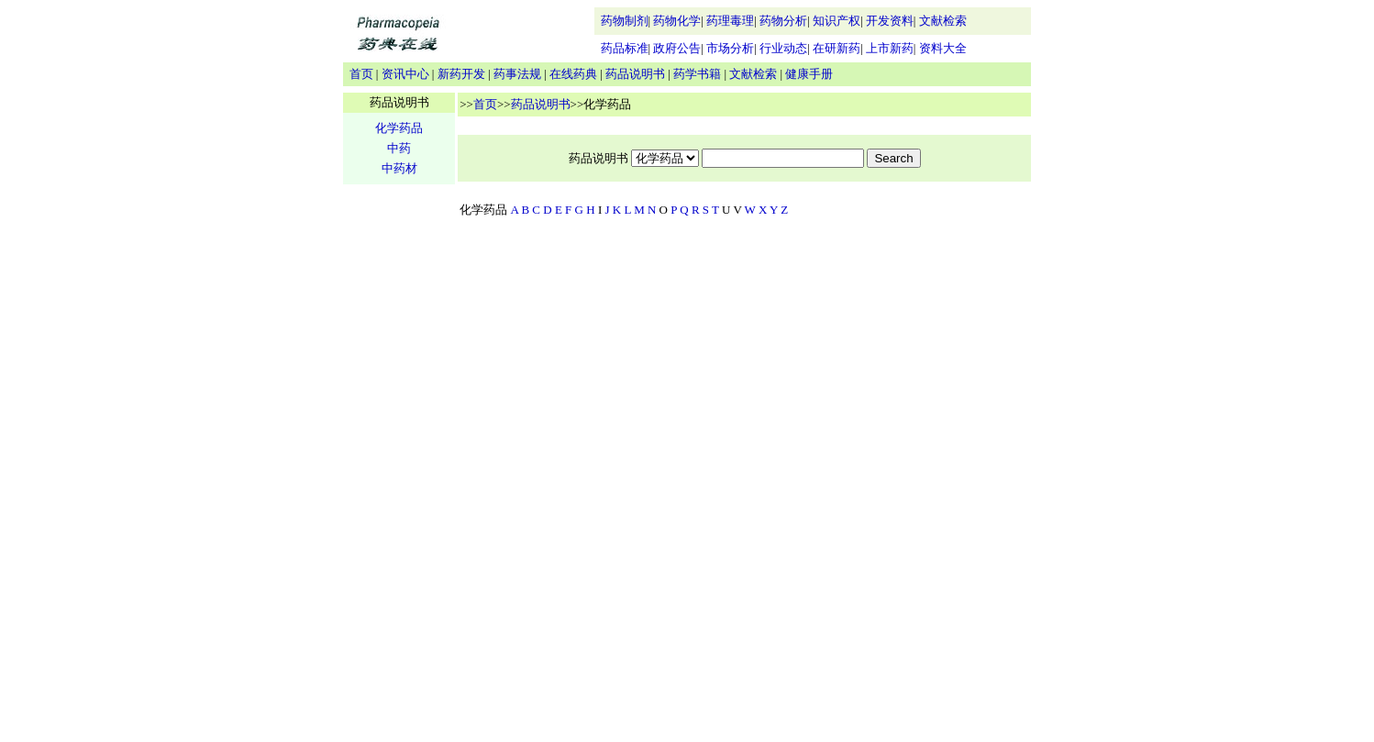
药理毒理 (730, 21)
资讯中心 (405, 74)
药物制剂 (624, 21)
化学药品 (399, 128)
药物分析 (783, 21)
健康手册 (809, 74)
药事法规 (517, 74)
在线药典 (573, 74)
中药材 (399, 168)
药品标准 (624, 48)
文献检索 (943, 21)
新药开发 (461, 74)
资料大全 (943, 48)
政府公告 (677, 48)
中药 (399, 148)
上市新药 (890, 48)
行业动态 (783, 48)
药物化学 (677, 21)
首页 (361, 74)
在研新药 (836, 48)
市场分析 (730, 48)
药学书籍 (697, 74)
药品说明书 (635, 74)
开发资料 (890, 21)
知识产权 (836, 21)
